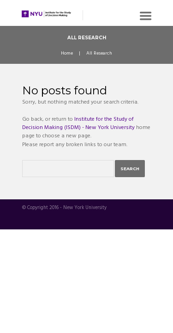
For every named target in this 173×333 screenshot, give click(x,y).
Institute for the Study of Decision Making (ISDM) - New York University (78, 123)
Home (67, 53)
